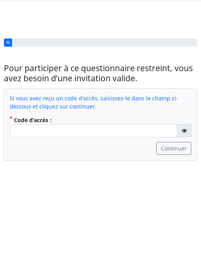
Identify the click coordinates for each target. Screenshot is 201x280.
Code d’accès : (30, 117)
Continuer (174, 145)
